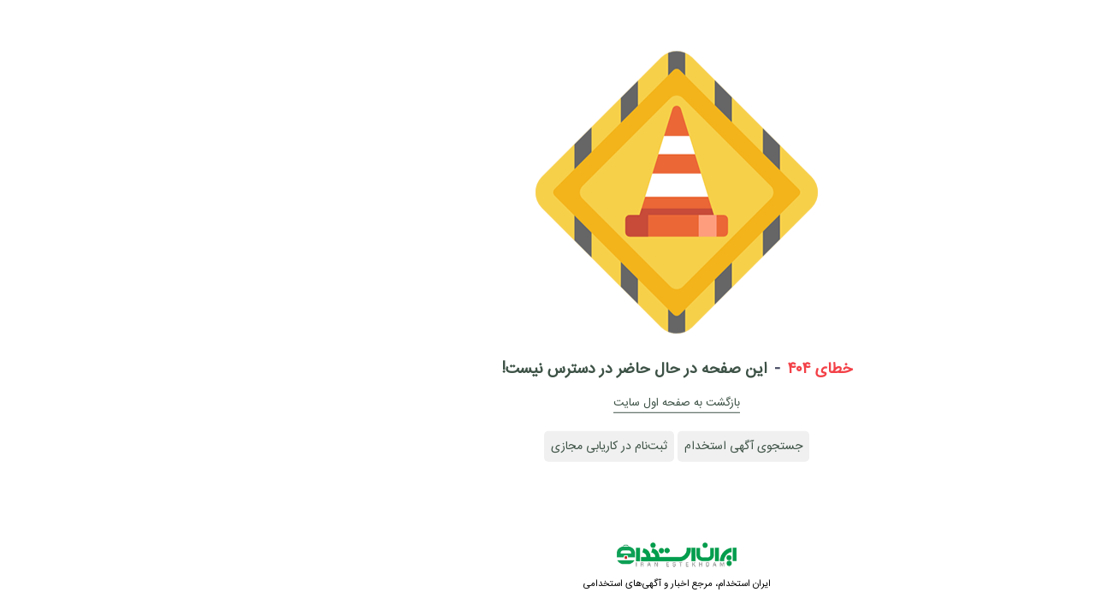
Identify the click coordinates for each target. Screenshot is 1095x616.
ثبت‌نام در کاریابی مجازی (480, 446)
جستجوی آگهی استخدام (614, 446)
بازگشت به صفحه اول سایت (547, 403)
